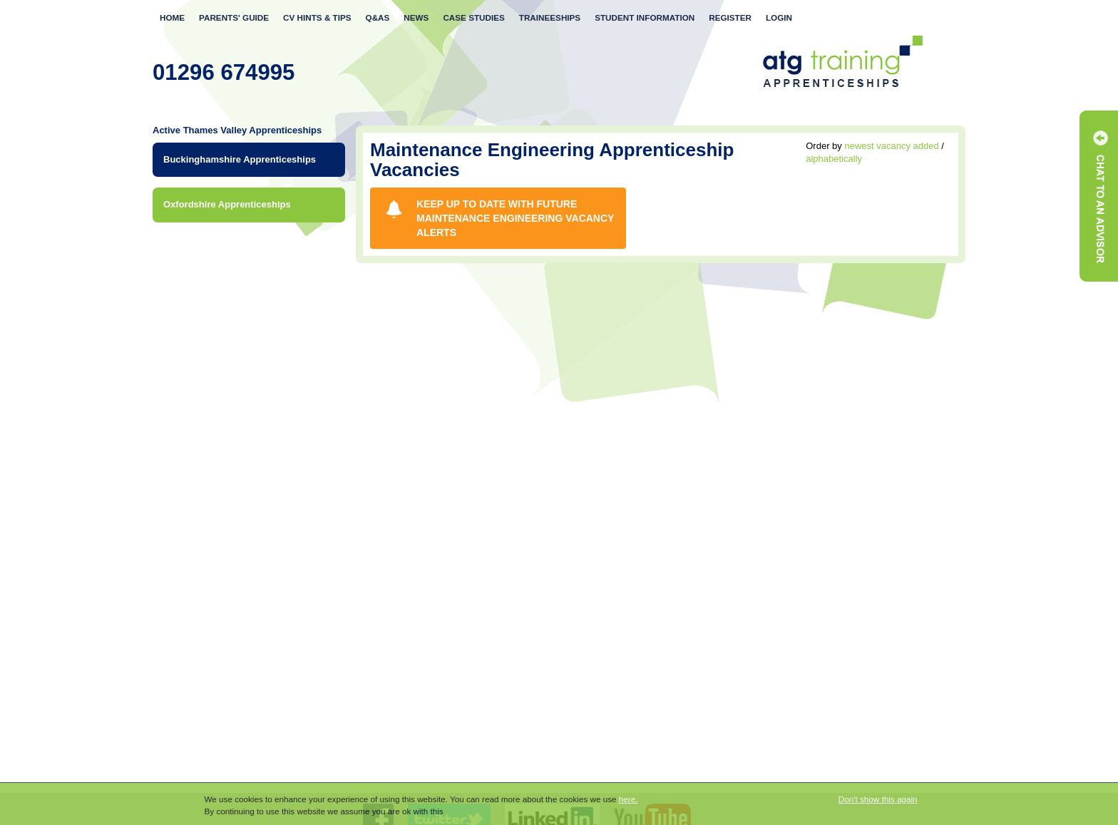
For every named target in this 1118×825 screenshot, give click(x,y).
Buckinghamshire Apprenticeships (239, 159)
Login (779, 17)
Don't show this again (878, 799)
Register (730, 17)
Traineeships (549, 17)
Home (172, 17)
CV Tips (317, 17)
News (416, 17)
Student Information (644, 17)
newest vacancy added (891, 145)
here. (628, 799)
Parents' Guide (234, 17)
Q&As (378, 17)
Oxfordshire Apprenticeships (227, 204)
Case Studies (473, 17)
